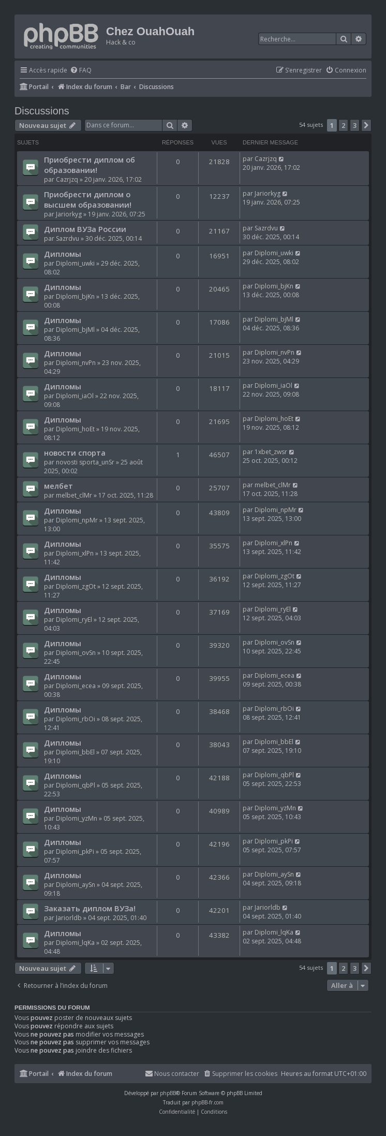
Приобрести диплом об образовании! (89, 164)
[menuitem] (81, 71)
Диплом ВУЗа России (85, 229)
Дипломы (62, 254)
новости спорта (75, 452)
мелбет (58, 485)
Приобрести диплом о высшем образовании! (87, 199)
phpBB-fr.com (207, 1102)
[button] (366, 125)
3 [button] (355, 125)
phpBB (168, 1093)
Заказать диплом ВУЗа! (90, 908)
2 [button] (343, 125)
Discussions (41, 110)
